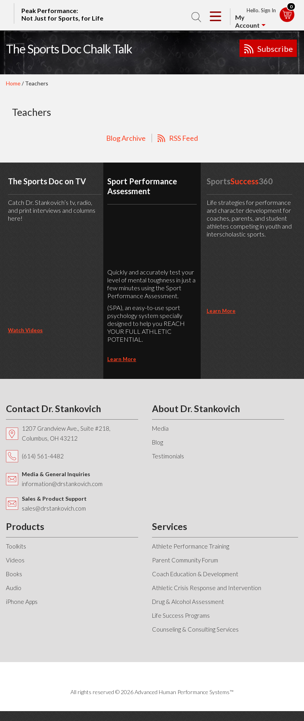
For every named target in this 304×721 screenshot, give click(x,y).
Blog (157, 442)
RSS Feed (183, 138)
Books (14, 573)
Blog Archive (126, 138)
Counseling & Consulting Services (195, 629)
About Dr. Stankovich (196, 408)
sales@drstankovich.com (54, 508)
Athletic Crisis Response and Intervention (206, 587)
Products (25, 526)
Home (13, 83)
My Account (247, 21)
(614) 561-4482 (43, 456)
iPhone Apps (22, 601)
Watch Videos (25, 330)
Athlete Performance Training (190, 546)
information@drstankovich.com (62, 483)
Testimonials (168, 456)
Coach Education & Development (195, 573)
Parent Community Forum (185, 560)
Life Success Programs (181, 615)
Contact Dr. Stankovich (53, 408)
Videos (15, 560)
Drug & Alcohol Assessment (188, 601)
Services (169, 526)
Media (160, 428)
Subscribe (275, 48)
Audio (13, 587)
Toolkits (16, 546)
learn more (121, 359)
